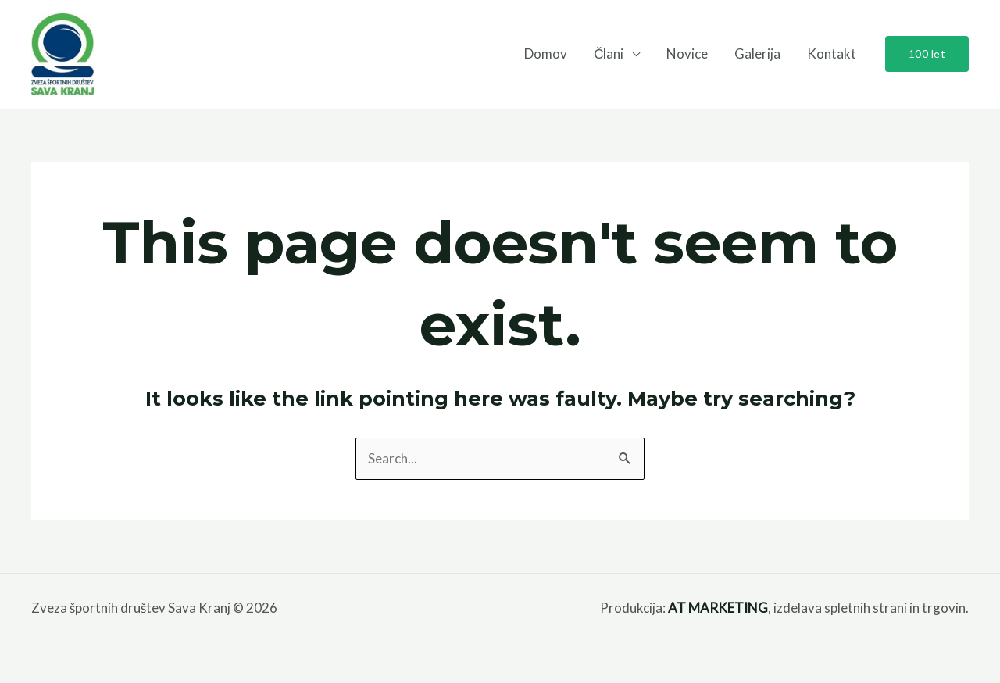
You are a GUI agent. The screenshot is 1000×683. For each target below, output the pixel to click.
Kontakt (831, 53)
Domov (545, 53)
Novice (687, 53)
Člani (608, 53)
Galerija (757, 53)
